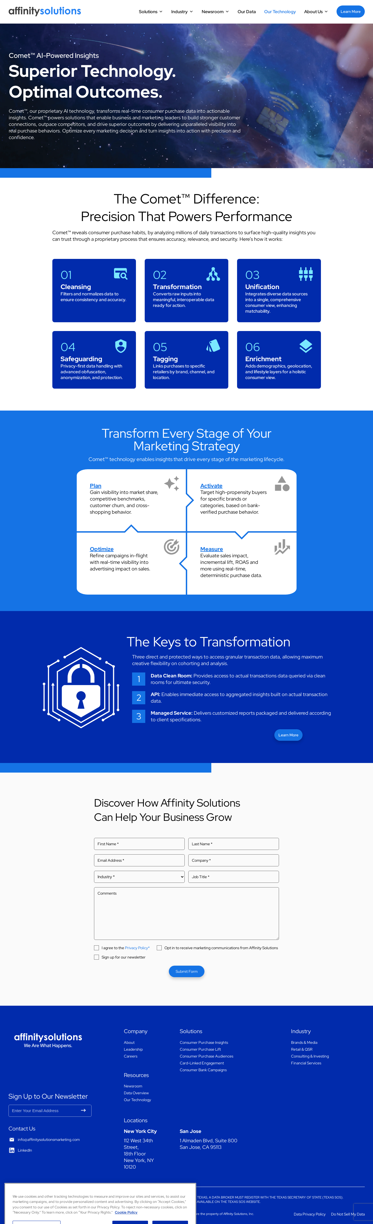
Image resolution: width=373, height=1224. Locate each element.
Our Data (247, 12)
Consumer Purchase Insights (204, 1042)
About (129, 1042)
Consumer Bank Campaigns (203, 1069)
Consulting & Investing (310, 1056)
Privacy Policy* (137, 947)
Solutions (148, 12)
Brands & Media (304, 1042)
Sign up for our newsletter (124, 957)
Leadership (133, 1049)
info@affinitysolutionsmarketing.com (49, 1139)
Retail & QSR (301, 1049)
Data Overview (136, 1092)
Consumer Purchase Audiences (206, 1056)
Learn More (351, 11)
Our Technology (280, 12)
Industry (179, 12)
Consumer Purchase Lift (200, 1049)
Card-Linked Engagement (202, 1063)
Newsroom (213, 12)
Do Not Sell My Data (348, 1214)
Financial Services (306, 1063)
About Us (313, 12)
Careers (130, 1056)
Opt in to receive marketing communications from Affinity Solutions (221, 947)
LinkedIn (25, 1150)
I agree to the (126, 947)
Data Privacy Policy (310, 1214)
